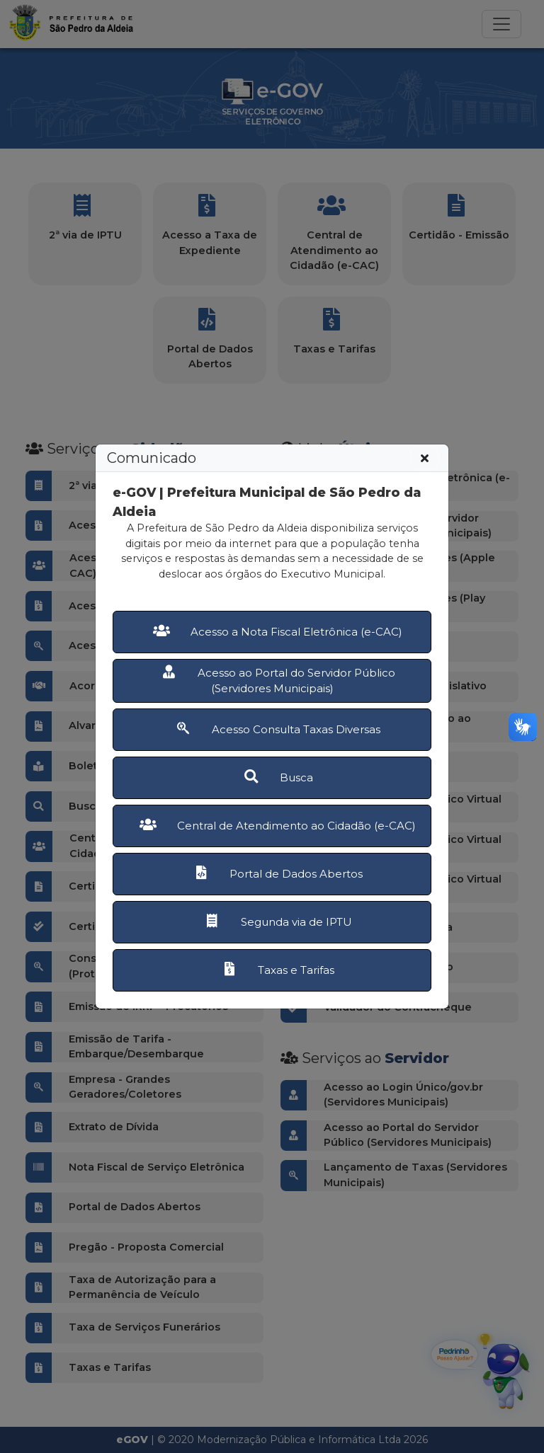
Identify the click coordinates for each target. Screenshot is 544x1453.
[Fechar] (424, 458)
